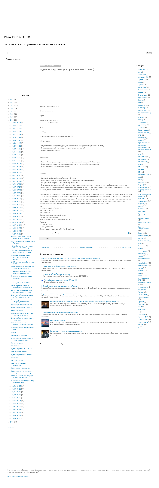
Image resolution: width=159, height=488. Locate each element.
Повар (140, 206)
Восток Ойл (142, 110)
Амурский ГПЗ (143, 77)
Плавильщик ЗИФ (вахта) (20, 335)
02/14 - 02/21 (16, 401)
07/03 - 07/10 (16, 193)
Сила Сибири (143, 263)
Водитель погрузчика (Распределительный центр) (59, 294)
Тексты (140, 292)
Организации (143, 201)
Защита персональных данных (18, 476)
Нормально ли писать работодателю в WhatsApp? (60, 312)
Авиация (141, 69)
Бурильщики (142, 95)
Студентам (142, 290)
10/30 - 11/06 (16, 146)
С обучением (143, 251)
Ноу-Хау (141, 185)
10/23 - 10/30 (16, 149)
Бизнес (140, 92)
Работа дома (143, 236)
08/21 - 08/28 (16, 175)
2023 (12, 99)
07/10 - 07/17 (16, 190)
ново (140, 179)
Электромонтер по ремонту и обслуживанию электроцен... (22, 372)
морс (140, 164)
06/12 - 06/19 (16, 202)
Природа (141, 211)
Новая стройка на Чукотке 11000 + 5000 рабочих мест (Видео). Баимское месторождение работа (84, 301)
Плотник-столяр (17, 360)
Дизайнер (142, 122)
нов (139, 177)
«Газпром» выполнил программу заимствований (22, 381)
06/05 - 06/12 (16, 205)
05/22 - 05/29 (16, 210)
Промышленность (144, 222)
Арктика (141, 80)
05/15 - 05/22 (16, 213)
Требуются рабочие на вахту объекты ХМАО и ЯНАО (21, 272)
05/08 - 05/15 (16, 216)
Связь (140, 256)
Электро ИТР (143, 317)
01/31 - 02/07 (16, 406)
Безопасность (143, 90)
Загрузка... (11, 427)
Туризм (141, 302)
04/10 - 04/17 (16, 228)
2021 (12, 105)
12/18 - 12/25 (16, 125)
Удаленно (141, 304)
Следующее (44, 247)
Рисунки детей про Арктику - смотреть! (56, 274)
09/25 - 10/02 (16, 161)
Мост (140, 172)
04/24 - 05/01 (16, 222)
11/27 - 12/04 (16, 134)
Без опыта (142, 87)
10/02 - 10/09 (16, 158)
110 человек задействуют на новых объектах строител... (21, 251)
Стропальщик (143, 287)
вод (139, 103)
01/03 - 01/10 (16, 418)
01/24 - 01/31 (16, 409)
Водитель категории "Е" (19, 352)
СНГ (139, 273)
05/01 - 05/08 (16, 219)
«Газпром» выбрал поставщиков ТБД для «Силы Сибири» (22, 282)
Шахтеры (141, 309)
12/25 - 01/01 (16, 122)
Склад (140, 268)
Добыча (141, 127)
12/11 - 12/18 (16, 128)
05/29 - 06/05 (16, 207)
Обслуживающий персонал (144, 195)
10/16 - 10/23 (16, 152)
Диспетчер (142, 125)
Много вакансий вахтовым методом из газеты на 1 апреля (20, 257)
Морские (141, 167)
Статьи (140, 276)
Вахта (140, 100)
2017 (12, 117)
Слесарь (141, 271)
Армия (140, 85)
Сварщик (14, 357)
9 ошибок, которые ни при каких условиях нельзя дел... (22, 314)
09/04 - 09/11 (16, 169)
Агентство (142, 74)
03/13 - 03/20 (16, 389)
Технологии (142, 295)
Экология (141, 314)
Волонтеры (142, 108)
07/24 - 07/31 (16, 184)
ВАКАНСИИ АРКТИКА (17, 37)
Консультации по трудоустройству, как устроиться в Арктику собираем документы (70, 258)
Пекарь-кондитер (17, 343)
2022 (12, 102)
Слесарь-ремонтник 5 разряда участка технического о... (22, 376)
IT (139, 327)
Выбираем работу (144, 113)
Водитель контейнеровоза (20, 368)
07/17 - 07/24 (16, 187)
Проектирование (144, 214)
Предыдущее (126, 247)
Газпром (141, 117)
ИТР (139, 135)
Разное (141, 238)
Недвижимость (143, 174)
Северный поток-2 (144, 259)
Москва (141, 169)
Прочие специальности (143, 228)
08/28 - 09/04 (16, 172)
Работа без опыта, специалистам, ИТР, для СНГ (60, 280)
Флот (140, 307)
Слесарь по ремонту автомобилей (18, 364)
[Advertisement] (64, 15)
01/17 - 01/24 (16, 412)
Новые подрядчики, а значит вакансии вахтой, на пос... (21, 237)
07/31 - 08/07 (16, 181)
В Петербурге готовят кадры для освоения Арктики (59, 286)
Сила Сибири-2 (143, 265)
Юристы (141, 325)
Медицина (142, 157)
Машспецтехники (144, 150)
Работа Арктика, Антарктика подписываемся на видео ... (21, 291)
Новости (141, 182)
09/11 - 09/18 (16, 166)
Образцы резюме (144, 190)
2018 (12, 114)
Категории (142, 138)
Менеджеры (142, 159)
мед (139, 154)
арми (140, 82)
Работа (141, 233)
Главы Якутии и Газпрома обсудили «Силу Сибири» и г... (22, 286)
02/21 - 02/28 (16, 398)
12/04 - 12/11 (16, 131)
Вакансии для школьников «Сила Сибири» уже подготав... (23, 301)
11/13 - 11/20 (16, 140)
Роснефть (141, 246)
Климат (141, 140)
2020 (12, 108)
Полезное (141, 209)
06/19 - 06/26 (16, 199)
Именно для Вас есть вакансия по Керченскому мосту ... (22, 296)
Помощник (15, 346)
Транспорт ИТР (143, 297)
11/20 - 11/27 (16, 137)
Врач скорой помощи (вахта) (21, 304)
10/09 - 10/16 (16, 155)
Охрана (141, 204)
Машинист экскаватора (142, 146)
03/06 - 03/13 (16, 392)
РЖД (140, 243)
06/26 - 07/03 (16, 196)
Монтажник (142, 162)
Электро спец (143, 319)
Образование (143, 187)
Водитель (141, 105)
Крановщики (142, 143)
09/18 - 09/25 (16, 163)
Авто (140, 72)
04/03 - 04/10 (16, 231)
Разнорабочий (143, 241)
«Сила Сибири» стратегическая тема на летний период (22, 247)
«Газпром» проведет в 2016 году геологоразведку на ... (22, 339)
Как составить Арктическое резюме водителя (66, 331)
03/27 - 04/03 (16, 234)
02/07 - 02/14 (16, 403)
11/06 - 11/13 (16, 143)
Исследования (143, 132)
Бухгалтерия (142, 97)
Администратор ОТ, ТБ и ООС (21, 349)
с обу (140, 248)
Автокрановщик (17, 310)
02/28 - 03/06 (16, 395)
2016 (12, 120)
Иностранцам (143, 130)
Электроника (143, 322)
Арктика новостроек (57, 320)
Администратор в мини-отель (21, 355)
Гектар (140, 120)
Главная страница (13, 59)
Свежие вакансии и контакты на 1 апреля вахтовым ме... (22, 267)
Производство (143, 218)
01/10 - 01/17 (16, 415)
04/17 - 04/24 (16, 225)
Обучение (141, 198)
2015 (12, 422)
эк (139, 312)
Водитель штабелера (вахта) (21, 307)
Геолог (13, 332)
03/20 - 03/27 (16, 386)
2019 (12, 111)
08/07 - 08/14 (16, 178)
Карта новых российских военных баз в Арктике (59, 266)
